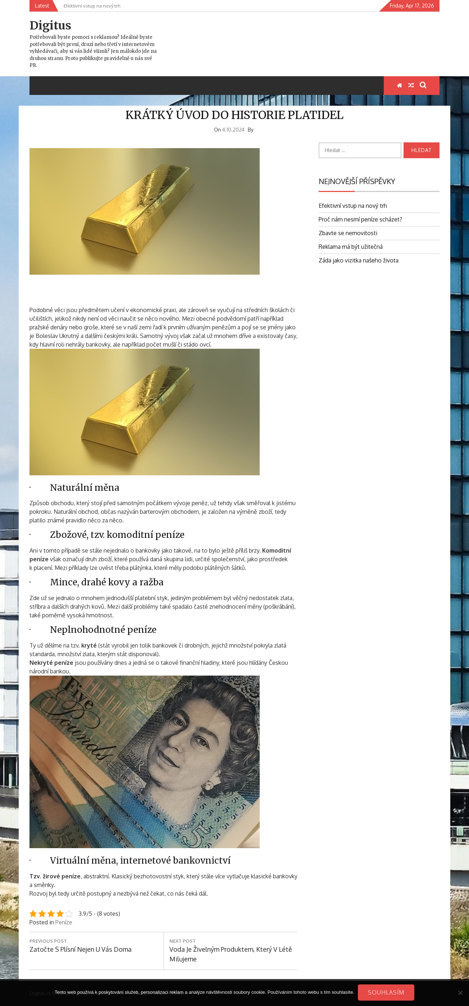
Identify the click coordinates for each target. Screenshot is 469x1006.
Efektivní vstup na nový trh (353, 205)
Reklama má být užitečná (351, 246)
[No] (460, 992)
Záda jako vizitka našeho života (359, 260)
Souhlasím (386, 992)
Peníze (63, 922)
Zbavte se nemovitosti (348, 233)
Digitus (50, 25)
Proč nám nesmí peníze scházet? (360, 219)
